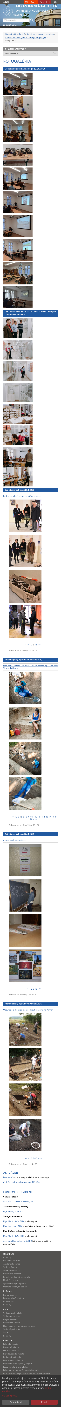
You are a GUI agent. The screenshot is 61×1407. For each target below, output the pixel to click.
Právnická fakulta (11, 1347)
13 (39, 816)
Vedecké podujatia (11, 1329)
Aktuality (7, 1257)
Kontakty (7, 1304)
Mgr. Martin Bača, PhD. (13, 1236)
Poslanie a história (11, 1260)
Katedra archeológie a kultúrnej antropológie (25, 37)
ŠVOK (5, 1332)
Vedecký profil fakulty (12, 1312)
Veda (5, 1309)
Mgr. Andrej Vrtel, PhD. (13, 1211)
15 (44, 816)
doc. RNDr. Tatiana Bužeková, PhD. (19, 1201)
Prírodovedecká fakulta (13, 1353)
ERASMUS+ (8, 1301)
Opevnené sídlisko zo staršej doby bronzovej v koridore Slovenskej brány (30, 667)
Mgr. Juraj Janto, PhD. (12, 1226)
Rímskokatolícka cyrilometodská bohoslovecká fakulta (27, 1373)
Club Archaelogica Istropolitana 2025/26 (21, 1182)
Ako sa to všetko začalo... (14, 840)
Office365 (29, 1)
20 (31, 819)
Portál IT (43, 1)
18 (52, 816)
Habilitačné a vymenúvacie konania (19, 1326)
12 (36, 816)
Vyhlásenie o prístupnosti (14, 1283)
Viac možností (9, 1395)
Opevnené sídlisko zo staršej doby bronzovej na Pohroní (28, 1009)
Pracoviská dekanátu (12, 1273)
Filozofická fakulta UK (15, 34)
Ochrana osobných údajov (15, 1286)
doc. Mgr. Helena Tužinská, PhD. (17, 1241)
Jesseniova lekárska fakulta (15, 1366)
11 (33, 816)
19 (55, 816)
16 (47, 816)
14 (41, 816)
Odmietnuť (16, 1402)
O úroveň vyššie (17, 49)
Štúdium (7, 1291)
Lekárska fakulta (10, 1344)
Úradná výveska (10, 1280)
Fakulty (7, 1340)
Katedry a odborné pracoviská (40, 34)
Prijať (44, 1402)
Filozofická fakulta (11, 1350)
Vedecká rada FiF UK (12, 1270)
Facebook (7, 1177)
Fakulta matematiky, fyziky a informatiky (21, 1370)
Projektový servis (11, 1319)
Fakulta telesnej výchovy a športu (18, 1363)
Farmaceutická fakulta (13, 1360)
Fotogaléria (11, 53)
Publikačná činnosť (11, 1322)
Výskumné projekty (11, 1316)
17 (50, 816)
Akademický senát (11, 1263)
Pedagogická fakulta (12, 1357)
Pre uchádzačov (10, 1294)
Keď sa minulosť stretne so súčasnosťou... (22, 496)
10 (30, 816)
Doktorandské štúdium (13, 1298)
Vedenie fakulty (10, 1267)
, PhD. (21, 1221)
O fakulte (8, 1254)
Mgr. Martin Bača (11, 1221)
